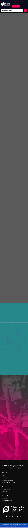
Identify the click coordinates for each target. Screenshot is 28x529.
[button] (16, 4)
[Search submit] (25, 10)
